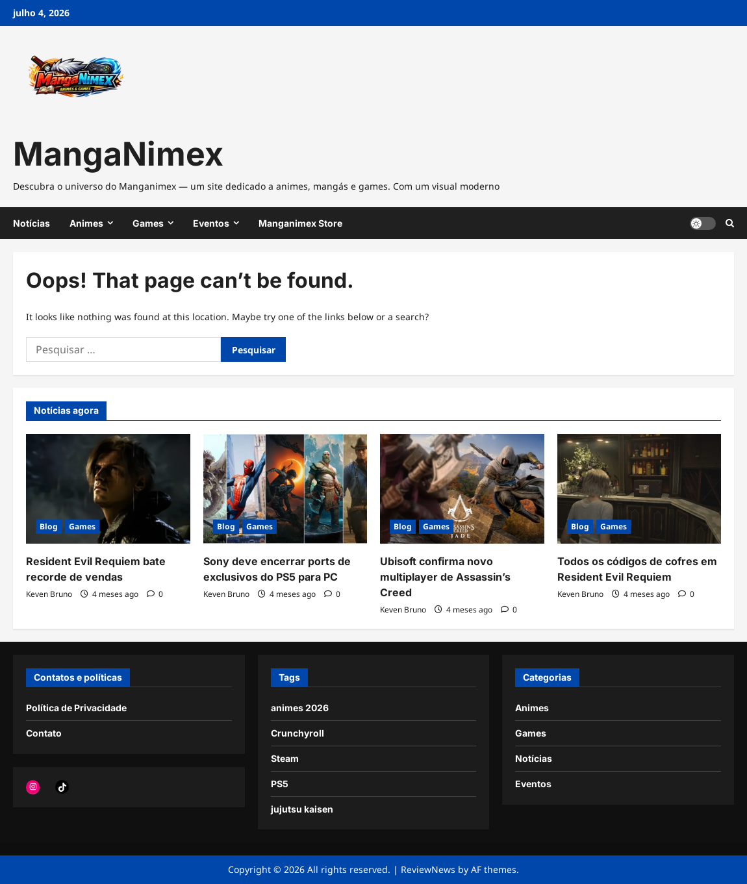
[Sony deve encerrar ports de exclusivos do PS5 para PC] (285, 488)
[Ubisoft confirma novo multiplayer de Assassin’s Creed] (462, 488)
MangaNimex (118, 153)
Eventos (211, 223)
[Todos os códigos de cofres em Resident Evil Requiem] (639, 488)
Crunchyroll (297, 733)
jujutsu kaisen (302, 809)
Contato (44, 733)
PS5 (279, 783)
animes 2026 (300, 707)
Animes (86, 223)
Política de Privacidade (76, 707)
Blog (49, 526)
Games (148, 223)
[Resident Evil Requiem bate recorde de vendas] (108, 488)
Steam (285, 758)
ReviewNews (428, 869)
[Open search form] (730, 223)
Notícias (31, 223)
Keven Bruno (49, 594)
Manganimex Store (300, 223)
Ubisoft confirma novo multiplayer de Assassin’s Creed (445, 577)
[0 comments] (155, 594)
